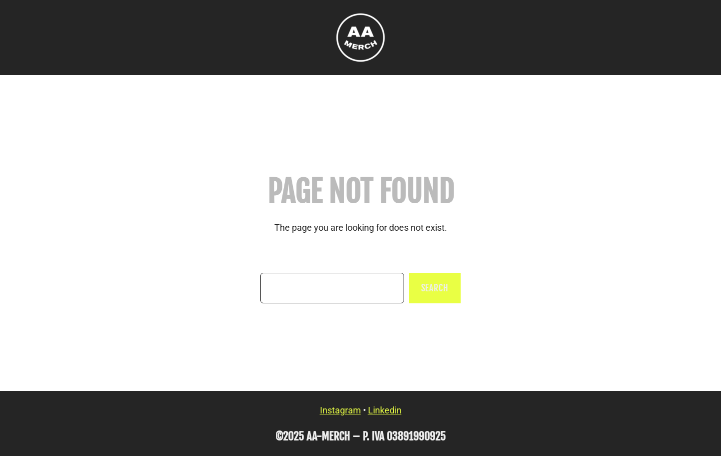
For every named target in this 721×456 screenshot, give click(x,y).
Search (435, 287)
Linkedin (385, 410)
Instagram (340, 410)
